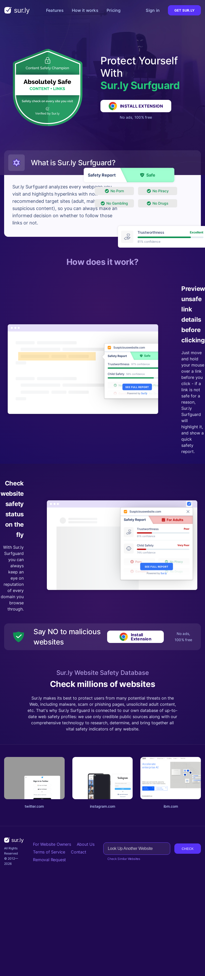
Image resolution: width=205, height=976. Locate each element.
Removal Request (49, 859)
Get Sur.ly (184, 10)
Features (55, 10)
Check (188, 849)
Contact (78, 852)
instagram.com (102, 806)
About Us (86, 844)
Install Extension (136, 106)
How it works (85, 10)
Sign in (153, 10)
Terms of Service (49, 852)
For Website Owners (52, 844)
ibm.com (171, 806)
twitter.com (34, 806)
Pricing (114, 10)
